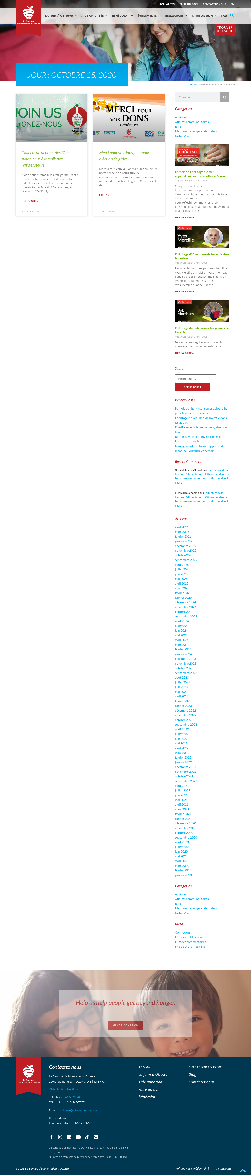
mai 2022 (181, 743)
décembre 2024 (185, 602)
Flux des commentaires (190, 942)
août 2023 (182, 677)
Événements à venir (205, 1067)
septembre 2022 (186, 724)
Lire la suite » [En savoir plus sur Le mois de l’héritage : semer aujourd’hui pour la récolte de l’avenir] (184, 217)
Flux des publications (189, 937)
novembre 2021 (185, 771)
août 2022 (182, 729)
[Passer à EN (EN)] (232, 4)
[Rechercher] (224, 97)
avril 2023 (181, 696)
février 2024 (183, 649)
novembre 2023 (185, 663)
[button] (232, 15)
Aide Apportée (94, 16)
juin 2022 (181, 738)
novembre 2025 (185, 550)
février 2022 (183, 757)
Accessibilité (224, 1168)
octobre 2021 (184, 776)
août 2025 (182, 564)
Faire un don (188, 4)
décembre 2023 (185, 658)
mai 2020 (181, 856)
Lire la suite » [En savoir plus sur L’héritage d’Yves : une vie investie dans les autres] (184, 291)
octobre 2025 (184, 555)
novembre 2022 (185, 715)
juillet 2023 (182, 682)
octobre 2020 (184, 832)
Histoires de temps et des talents (197, 131)
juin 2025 (181, 574)
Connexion (182, 932)
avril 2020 (181, 861)
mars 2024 (182, 644)
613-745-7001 (74, 1097)
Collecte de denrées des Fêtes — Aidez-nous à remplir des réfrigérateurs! (48, 158)
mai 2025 (181, 578)
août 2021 (182, 785)
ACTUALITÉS (167, 4)
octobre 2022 (184, 720)
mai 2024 (181, 635)
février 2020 (183, 870)
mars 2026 (182, 531)
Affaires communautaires (192, 122)
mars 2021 (182, 809)
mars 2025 (182, 588)
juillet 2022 (182, 734)
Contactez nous (214, 4)
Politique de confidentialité (192, 1168)
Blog (178, 126)
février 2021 (183, 814)
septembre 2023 (186, 673)
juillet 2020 (182, 847)
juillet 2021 (182, 790)
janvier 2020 (183, 875)
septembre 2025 (186, 560)
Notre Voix (182, 136)
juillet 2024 (182, 625)
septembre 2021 (186, 781)
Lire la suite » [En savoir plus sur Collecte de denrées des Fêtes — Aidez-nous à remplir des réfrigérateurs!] (30, 200)
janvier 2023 (183, 705)
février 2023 (183, 701)
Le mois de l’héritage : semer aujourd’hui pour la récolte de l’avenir (201, 174)
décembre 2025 (185, 546)
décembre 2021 (185, 767)
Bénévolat (122, 16)
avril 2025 (181, 583)
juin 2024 (181, 630)
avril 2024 (181, 640)
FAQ (224, 16)
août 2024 (182, 621)
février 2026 (183, 536)
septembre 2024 (186, 616)
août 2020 (182, 842)
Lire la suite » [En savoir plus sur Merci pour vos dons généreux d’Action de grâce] (107, 194)
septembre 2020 (186, 837)
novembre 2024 (185, 607)
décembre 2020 (185, 823)
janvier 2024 (183, 654)
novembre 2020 (185, 828)
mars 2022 (182, 752)
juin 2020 (181, 851)
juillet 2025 (182, 569)
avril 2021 (181, 804)
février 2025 (183, 593)
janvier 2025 (183, 597)
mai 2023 (181, 691)
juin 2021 (181, 795)
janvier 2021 (183, 818)
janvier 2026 (183, 541)
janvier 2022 (183, 762)
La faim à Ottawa (61, 16)
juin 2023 (181, 687)
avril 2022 (181, 748)
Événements (149, 16)
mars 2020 (182, 865)
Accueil (194, 84)
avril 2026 (181, 527)
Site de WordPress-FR (190, 946)
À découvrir (183, 117)
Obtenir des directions (64, 1089)
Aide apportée (150, 1081)
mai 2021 (181, 799)
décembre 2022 (185, 710)
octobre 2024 (184, 611)
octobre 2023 (184, 668)
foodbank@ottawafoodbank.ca (78, 1110)
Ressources (176, 16)
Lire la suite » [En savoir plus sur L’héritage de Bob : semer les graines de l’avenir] (184, 353)
